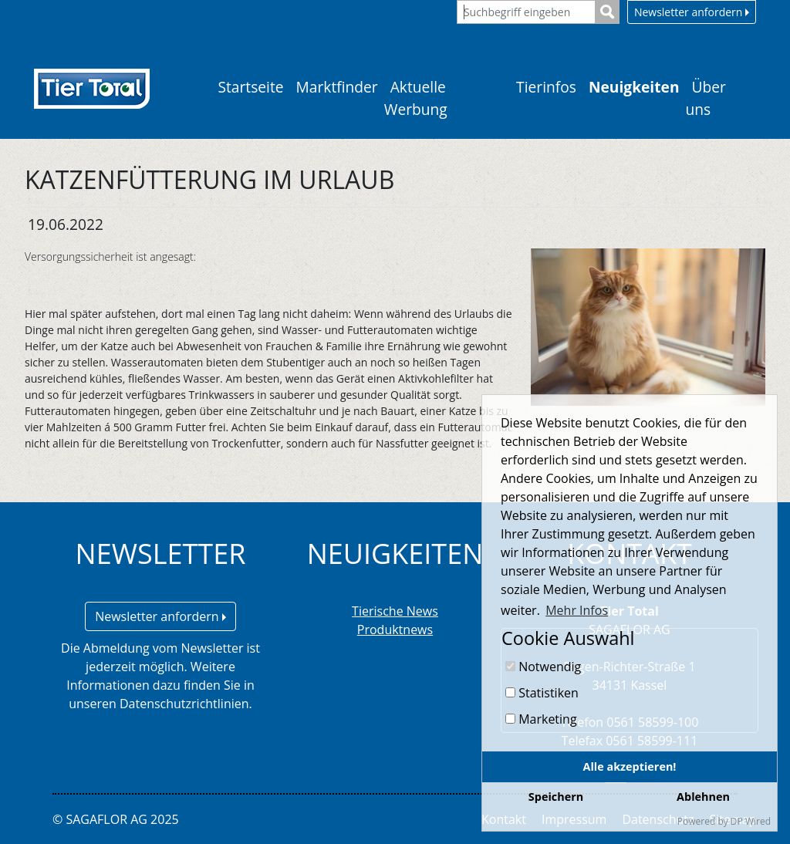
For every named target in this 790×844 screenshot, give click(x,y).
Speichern (555, 796)
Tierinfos (546, 86)
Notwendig (543, 666)
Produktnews (395, 629)
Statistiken (542, 692)
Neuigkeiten (634, 86)
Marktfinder (337, 86)
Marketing (541, 719)
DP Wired (751, 821)
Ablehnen (703, 796)
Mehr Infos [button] (576, 610)
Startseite (250, 86)
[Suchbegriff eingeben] (526, 12)
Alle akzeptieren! (630, 766)
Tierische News (395, 611)
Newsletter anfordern (691, 12)
